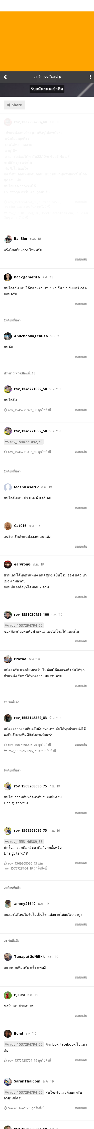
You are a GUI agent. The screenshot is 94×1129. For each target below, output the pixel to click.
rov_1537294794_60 (26, 554)
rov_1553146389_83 (26, 770)
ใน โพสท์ (47, 5)
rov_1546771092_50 (26, 370)
